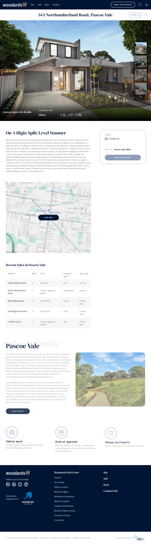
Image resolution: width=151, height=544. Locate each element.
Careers (56, 5)
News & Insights (61, 491)
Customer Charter (62, 515)
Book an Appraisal (123, 5)
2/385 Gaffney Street (17, 283)
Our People (59, 482)
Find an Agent (14, 444)
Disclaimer (44, 538)
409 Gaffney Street (16, 301)
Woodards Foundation (64, 496)
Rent (47, 5)
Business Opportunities (64, 510)
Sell (39, 5)
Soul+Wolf (86, 538)
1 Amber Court (14, 321)
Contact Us (59, 520)
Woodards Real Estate (66, 472)
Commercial (110, 491)
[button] (141, 97)
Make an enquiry (123, 157)
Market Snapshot (61, 501)
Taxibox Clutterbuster (64, 506)
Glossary (54, 538)
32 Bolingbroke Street (17, 311)
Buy (33, 5)
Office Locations (61, 487)
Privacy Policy (65, 538)
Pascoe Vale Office (122, 149)
